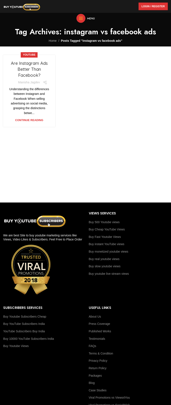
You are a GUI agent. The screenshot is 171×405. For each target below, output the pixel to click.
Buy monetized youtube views (108, 251)
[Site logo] (22, 6)
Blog (92, 383)
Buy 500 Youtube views (104, 222)
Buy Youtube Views (16, 346)
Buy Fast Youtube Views (105, 237)
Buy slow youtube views (105, 266)
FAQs (92, 346)
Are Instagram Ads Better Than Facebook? (29, 69)
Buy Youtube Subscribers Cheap (24, 316)
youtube (29, 54)
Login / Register (153, 6)
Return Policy (98, 368)
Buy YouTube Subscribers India (24, 323)
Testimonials (97, 338)
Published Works (100, 331)
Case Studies (98, 390)
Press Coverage (99, 323)
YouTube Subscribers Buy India (24, 331)
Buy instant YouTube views (106, 244)
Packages (95, 375)
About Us (95, 316)
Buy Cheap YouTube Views (107, 229)
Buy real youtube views (104, 259)
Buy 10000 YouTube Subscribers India (28, 338)
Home (53, 40)
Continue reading (29, 120)
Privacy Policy (98, 360)
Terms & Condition (101, 353)
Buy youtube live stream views (109, 273)
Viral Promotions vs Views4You (109, 397)
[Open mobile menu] (85, 18)
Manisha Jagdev (29, 82)
